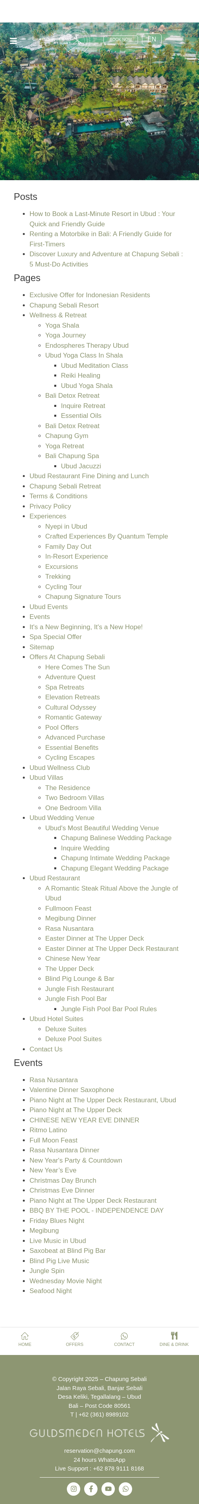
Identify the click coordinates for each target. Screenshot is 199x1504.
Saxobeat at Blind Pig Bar (67, 1250)
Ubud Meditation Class (94, 365)
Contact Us (46, 1049)
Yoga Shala (62, 325)
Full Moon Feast (53, 1140)
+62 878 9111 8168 (118, 1468)
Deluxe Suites (66, 1029)
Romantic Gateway (73, 717)
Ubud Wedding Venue (61, 818)
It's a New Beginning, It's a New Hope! (86, 627)
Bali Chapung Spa (72, 456)
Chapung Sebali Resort (64, 305)
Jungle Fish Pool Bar (76, 999)
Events (39, 617)
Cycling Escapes (70, 757)
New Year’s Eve (52, 1170)
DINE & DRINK (174, 1344)
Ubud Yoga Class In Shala (84, 355)
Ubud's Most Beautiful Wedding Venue (102, 828)
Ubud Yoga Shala (86, 386)
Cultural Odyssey (70, 707)
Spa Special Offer (55, 637)
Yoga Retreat (64, 446)
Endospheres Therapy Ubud (87, 345)
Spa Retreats (64, 687)
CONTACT (124, 1344)
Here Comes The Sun (77, 667)
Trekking (58, 576)
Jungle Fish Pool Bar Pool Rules (109, 1009)
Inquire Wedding (85, 848)
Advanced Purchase (75, 737)
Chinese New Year (72, 958)
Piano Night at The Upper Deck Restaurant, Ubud (102, 1100)
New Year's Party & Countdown (75, 1160)
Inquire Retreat (83, 406)
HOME (24, 1344)
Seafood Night (50, 1291)
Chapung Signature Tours (83, 596)
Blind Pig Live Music (59, 1261)
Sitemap (41, 647)
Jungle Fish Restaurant (79, 989)
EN (151, 39)
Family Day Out (68, 546)
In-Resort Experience (76, 556)
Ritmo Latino (48, 1130)
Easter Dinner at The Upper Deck (94, 938)
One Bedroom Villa (73, 808)
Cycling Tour (63, 587)
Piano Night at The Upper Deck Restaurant (93, 1200)
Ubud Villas (46, 777)
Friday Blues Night (56, 1220)
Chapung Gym (66, 436)
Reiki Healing (80, 375)
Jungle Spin (46, 1271)
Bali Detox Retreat (72, 395)
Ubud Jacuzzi (81, 466)
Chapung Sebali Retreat (65, 486)
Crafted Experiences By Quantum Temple (106, 536)
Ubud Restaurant (54, 878)
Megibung (44, 1230)
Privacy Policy (50, 506)
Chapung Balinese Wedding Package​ (116, 838)
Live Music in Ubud (57, 1241)
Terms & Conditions (58, 496)
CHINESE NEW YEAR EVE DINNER (84, 1120)
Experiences (47, 516)
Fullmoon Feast (68, 908)
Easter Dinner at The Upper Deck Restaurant (112, 948)
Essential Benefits (71, 747)
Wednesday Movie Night (65, 1281)
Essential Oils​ (81, 415)
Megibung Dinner (70, 918)
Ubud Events (48, 607)
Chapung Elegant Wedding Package (115, 868)
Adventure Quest (70, 677)
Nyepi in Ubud (66, 526)
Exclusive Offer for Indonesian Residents (89, 295)
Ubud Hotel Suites (56, 1019)
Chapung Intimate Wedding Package (115, 858)
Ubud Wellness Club (59, 768)
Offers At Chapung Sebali (67, 657)
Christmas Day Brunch (62, 1180)
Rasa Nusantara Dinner (64, 1150)
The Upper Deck (69, 969)
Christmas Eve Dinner (61, 1190)
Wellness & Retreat (58, 315)
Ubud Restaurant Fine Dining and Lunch (89, 476)
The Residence (67, 788)
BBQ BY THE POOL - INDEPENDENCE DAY (96, 1210)
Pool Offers (62, 727)
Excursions (61, 566)
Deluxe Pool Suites (73, 1039)
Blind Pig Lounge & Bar (79, 978)
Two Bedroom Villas (74, 797)
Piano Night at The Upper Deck (75, 1110)
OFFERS (74, 1344)
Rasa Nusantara (69, 928)
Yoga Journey (65, 335)
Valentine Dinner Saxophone (71, 1090)
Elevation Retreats (72, 697)
